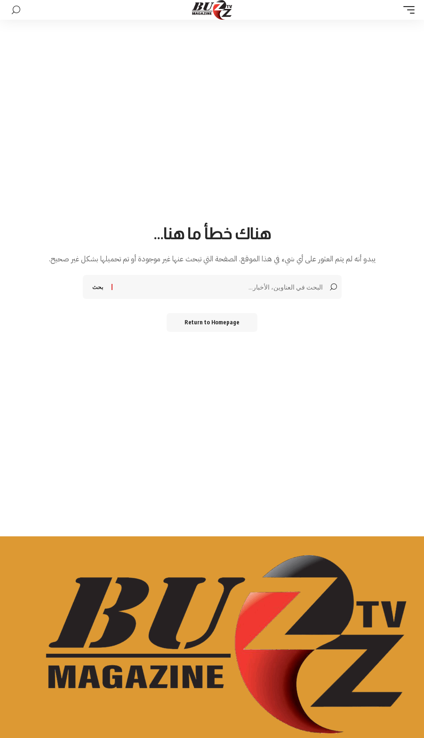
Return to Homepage (212, 322)
